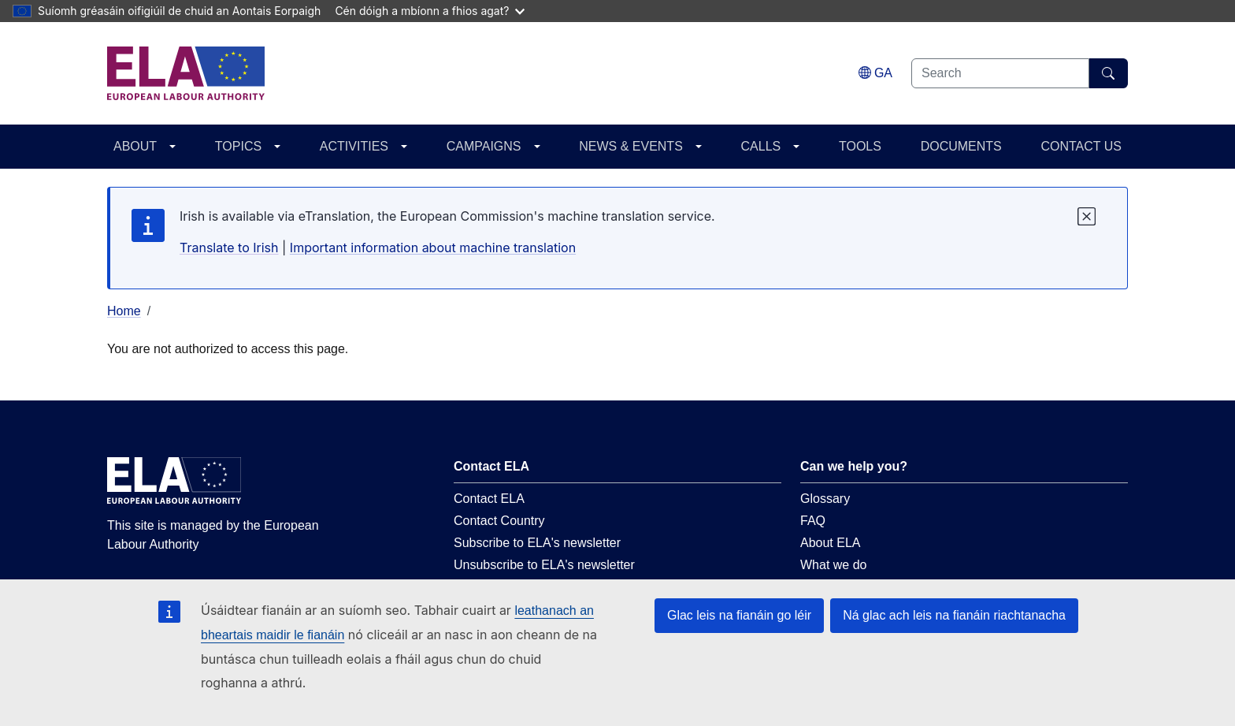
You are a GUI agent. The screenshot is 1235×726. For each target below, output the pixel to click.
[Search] (1108, 73)
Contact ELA (489, 498)
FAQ (812, 520)
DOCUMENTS (961, 146)
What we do (833, 564)
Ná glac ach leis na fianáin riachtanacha (954, 615)
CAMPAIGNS (484, 146)
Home (124, 311)
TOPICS (238, 146)
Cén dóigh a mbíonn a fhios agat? (430, 10)
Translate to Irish (229, 247)
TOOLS (860, 146)
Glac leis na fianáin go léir (739, 615)
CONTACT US (1081, 146)
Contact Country (499, 520)
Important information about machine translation (433, 247)
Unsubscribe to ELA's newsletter (544, 564)
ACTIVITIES (354, 146)
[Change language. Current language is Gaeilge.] (875, 73)
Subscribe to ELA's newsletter (537, 542)
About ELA (830, 542)
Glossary (825, 498)
